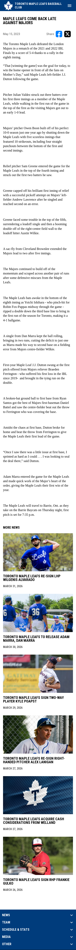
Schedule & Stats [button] (15, 929)
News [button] (6, 915)
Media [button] (6, 937)
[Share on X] (67, 34)
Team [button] (6, 922)
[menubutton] (69, 5)
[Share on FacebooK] (59, 34)
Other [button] (6, 944)
